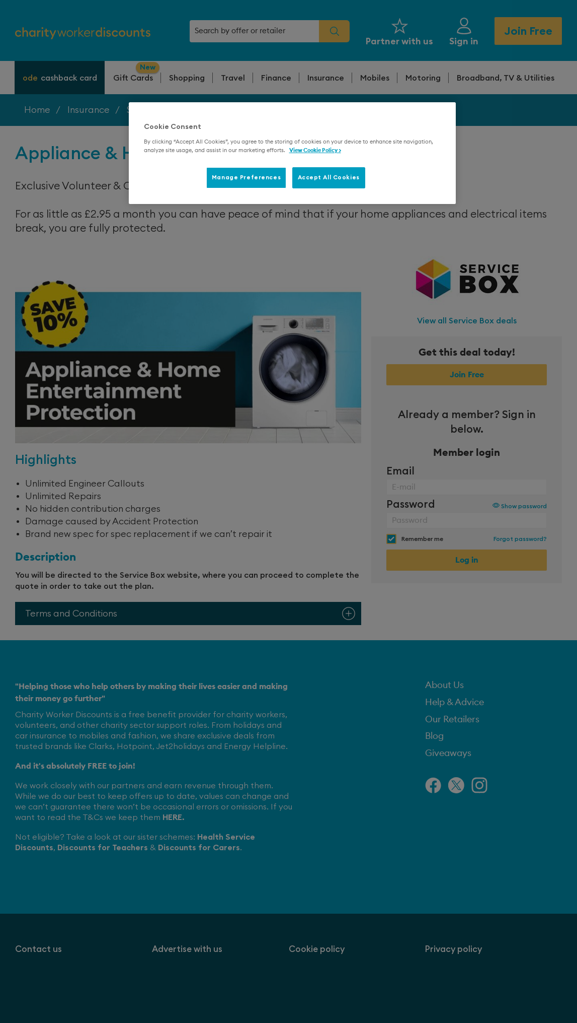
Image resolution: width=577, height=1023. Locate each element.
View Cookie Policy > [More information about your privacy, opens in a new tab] (315, 150)
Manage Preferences (246, 177)
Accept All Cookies (329, 177)
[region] (292, 153)
